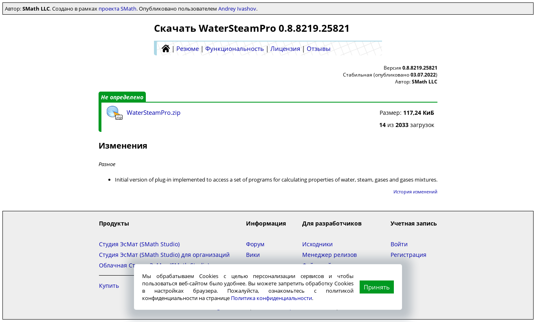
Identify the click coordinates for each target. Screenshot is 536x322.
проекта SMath (117, 8)
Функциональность (234, 48)
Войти (399, 244)
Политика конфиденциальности (271, 298)
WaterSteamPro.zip (153, 112)
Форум (255, 244)
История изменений (415, 191)
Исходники (317, 244)
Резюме (187, 48)
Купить (109, 285)
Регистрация (408, 254)
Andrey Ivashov (237, 8)
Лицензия (285, 48)
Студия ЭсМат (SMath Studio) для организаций (164, 254)
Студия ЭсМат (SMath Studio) (139, 244)
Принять (377, 287)
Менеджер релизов (329, 254)
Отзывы (319, 48)
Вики (253, 254)
